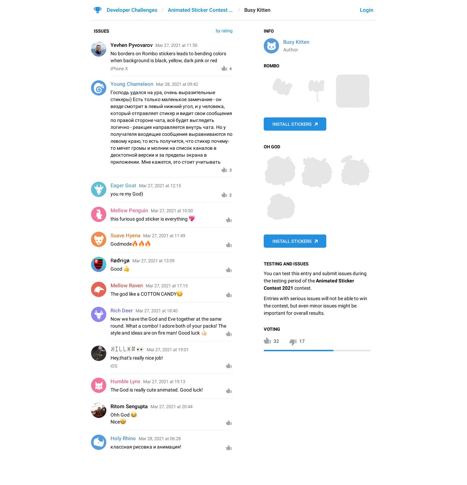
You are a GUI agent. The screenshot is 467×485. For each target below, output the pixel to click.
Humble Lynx (125, 381)
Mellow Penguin (129, 210)
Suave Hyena (125, 235)
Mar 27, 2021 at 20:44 (171, 406)
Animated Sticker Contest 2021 (201, 10)
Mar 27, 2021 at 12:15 (160, 185)
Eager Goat (123, 185)
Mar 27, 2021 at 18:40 (157, 310)
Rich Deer (121, 310)
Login (366, 10)
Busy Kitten (296, 42)
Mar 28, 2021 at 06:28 (160, 438)
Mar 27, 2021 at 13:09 (153, 260)
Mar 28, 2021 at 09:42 (177, 84)
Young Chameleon (131, 84)
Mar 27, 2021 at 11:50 (176, 45)
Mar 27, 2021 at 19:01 (168, 349)
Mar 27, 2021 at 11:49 (164, 235)
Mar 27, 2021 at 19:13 (164, 381)
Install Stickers (292, 124)
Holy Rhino (123, 438)
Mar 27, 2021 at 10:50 (172, 210)
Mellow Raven (126, 285)
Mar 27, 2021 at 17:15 (167, 285)
